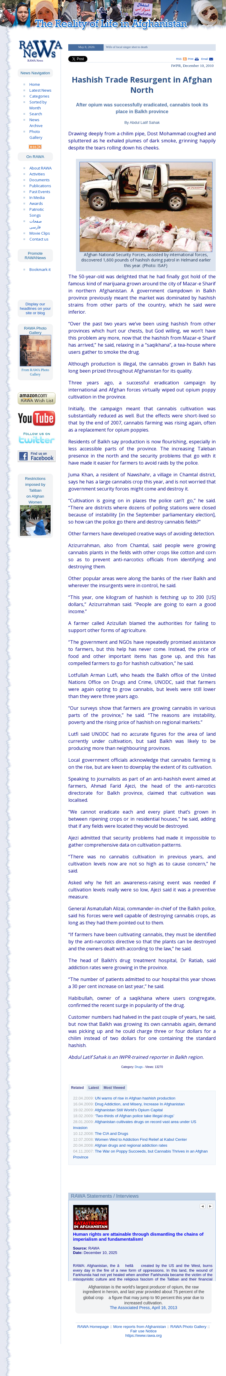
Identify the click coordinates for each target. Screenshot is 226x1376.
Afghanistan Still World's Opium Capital (129, 1110)
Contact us (39, 239)
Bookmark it (40, 269)
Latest (94, 1088)
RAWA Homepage (93, 1326)
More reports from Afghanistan (139, 1326)
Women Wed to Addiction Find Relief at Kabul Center (141, 1139)
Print (190, 58)
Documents (39, 179)
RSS (179, 58)
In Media (37, 197)
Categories (39, 96)
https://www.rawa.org (143, 1335)
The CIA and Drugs (111, 1133)
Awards (36, 203)
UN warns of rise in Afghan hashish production (135, 1098)
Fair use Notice (143, 1331)
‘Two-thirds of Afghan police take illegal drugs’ (135, 1116)
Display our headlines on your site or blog (35, 308)
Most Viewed (114, 1088)
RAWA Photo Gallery (188, 1326)
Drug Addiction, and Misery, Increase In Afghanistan (140, 1104)
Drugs (139, 1067)
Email (204, 58)
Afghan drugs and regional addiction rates (131, 1145)
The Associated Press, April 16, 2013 (143, 1307)
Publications (40, 185)
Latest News (40, 90)
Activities (37, 174)
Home (34, 84)
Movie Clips (39, 233)
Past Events (39, 191)
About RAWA (40, 168)
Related (77, 1088)
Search (35, 113)
